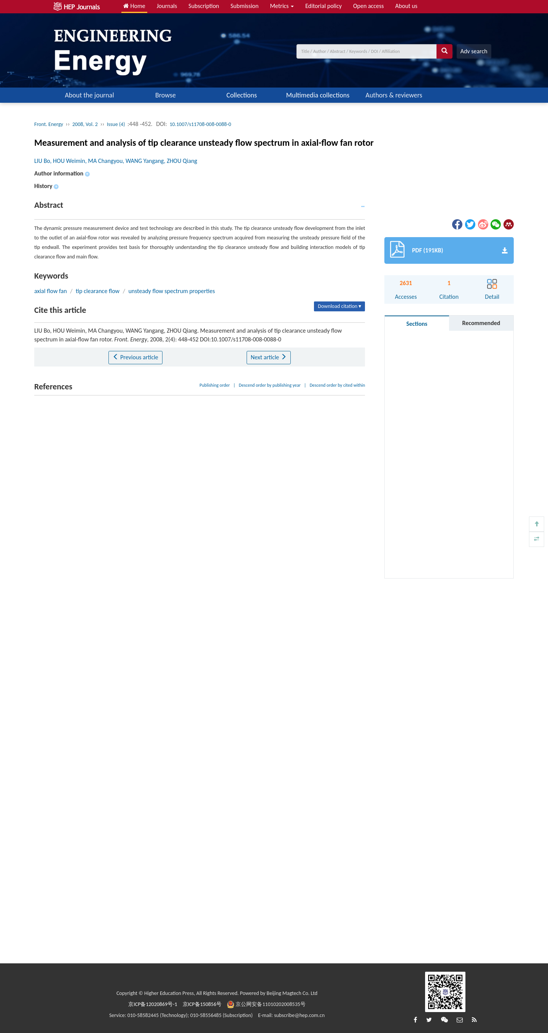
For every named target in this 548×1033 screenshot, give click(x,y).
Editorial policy (323, 6)
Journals (167, 6)
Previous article (135, 357)
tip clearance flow (97, 291)
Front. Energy (48, 124)
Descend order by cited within (337, 385)
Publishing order (214, 385)
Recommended (481, 323)
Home (134, 6)
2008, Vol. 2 (85, 124)
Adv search (473, 51)
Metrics (282, 6)
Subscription (203, 6)
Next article (269, 357)
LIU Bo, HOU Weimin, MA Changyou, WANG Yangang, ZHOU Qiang (115, 160)
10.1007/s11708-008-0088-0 (200, 124)
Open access (368, 6)
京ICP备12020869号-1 (152, 1004)
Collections (241, 95)
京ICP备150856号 (202, 1004)
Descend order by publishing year (270, 385)
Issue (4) (116, 124)
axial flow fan (50, 291)
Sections (416, 323)
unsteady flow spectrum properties (171, 291)
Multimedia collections (317, 95)
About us (406, 6)
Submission (245, 6)
